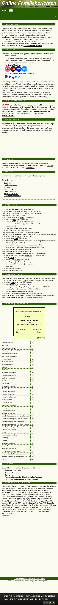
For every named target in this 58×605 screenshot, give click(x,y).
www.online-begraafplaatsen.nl (14, 176)
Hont (12, 291)
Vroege (11, 266)
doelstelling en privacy (33, 45)
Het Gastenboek (10, 185)
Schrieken (17, 228)
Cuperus (11, 287)
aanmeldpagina (40, 111)
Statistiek (7, 183)
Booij (10, 211)
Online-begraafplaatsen (33, 581)
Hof (22, 213)
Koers (22, 262)
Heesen (18, 222)
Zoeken (7, 187)
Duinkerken (20, 245)
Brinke (11, 226)
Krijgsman (18, 234)
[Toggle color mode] (11, 11)
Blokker (10, 295)
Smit (14, 219)
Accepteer (49, 602)
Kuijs (22, 217)
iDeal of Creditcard (15, 65)
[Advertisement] (28, 144)
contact (50, 165)
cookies (47, 581)
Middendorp (15, 209)
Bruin (13, 241)
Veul (29, 224)
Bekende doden (10, 191)
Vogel (19, 236)
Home (10, 581)
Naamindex (8, 189)
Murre (13, 270)
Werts (12, 282)
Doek (18, 243)
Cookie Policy (41, 599)
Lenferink (11, 297)
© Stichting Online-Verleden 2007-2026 (29, 578)
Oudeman (11, 249)
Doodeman (28, 255)
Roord (12, 285)
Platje (18, 247)
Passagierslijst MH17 (12, 195)
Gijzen (17, 260)
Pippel (16, 238)
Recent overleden (11, 193)
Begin (4, 10)
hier (38, 468)
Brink (25, 232)
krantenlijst (30, 167)
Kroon (18, 230)
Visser (11, 257)
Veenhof (19, 264)
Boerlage (12, 289)
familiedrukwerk (8, 115)
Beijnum (22, 293)
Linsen (13, 215)
